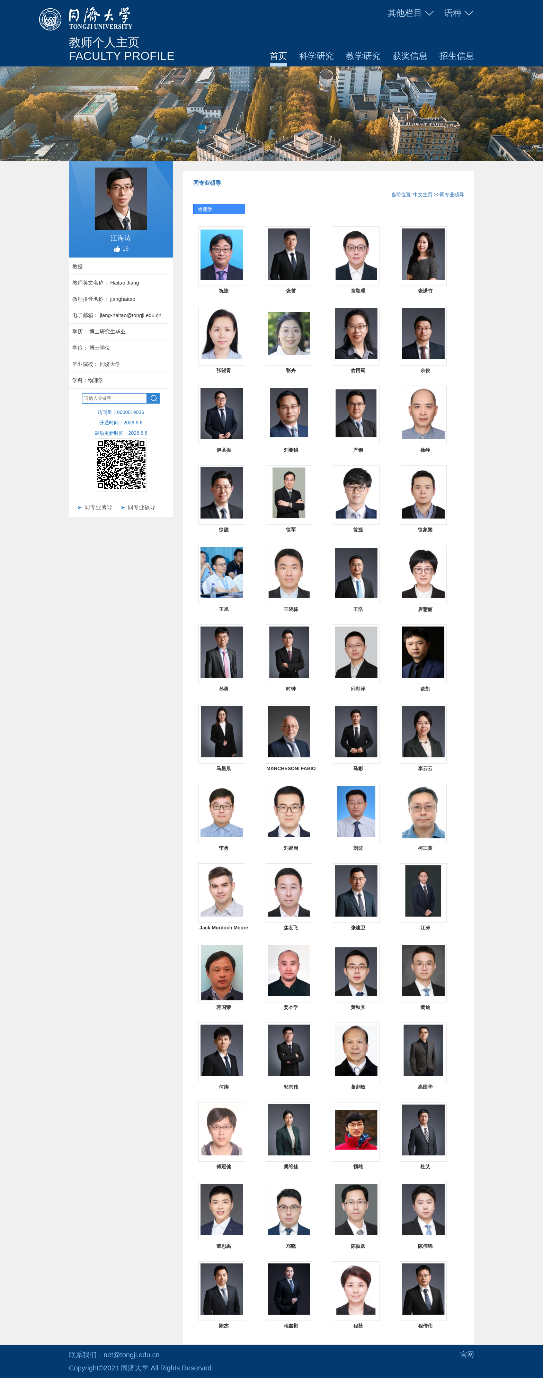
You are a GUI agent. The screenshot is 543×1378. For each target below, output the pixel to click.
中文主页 (423, 194)
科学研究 (316, 56)
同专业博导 (98, 507)
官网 (467, 1355)
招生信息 (456, 56)
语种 (459, 13)
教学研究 (363, 56)
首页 (278, 56)
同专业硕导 (141, 507)
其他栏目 (411, 13)
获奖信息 (410, 56)
